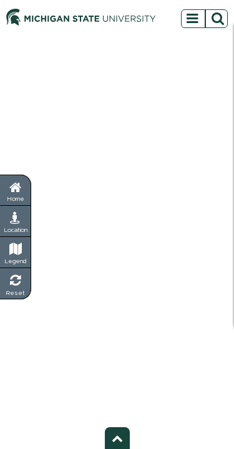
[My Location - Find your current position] (15, 221)
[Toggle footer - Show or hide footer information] (117, 438)
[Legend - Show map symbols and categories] (15, 252)
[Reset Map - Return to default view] (15, 283)
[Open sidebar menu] (204, 16)
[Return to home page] (15, 190)
